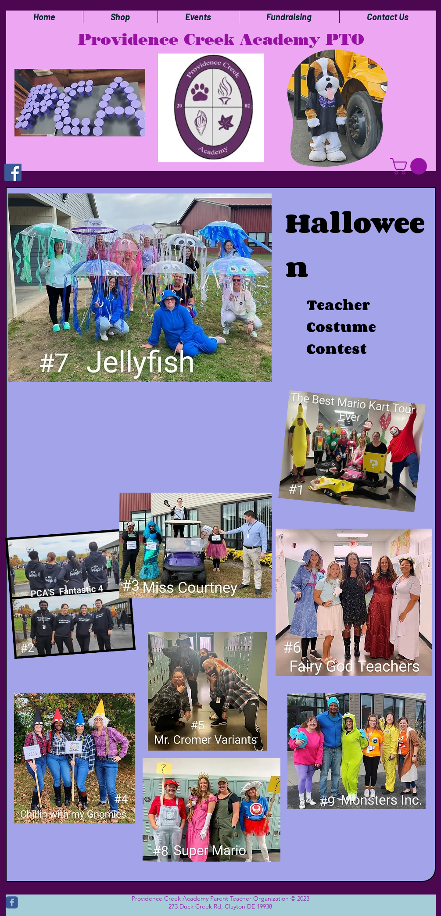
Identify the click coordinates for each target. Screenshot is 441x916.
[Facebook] (13, 172)
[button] (410, 166)
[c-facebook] (12, 902)
